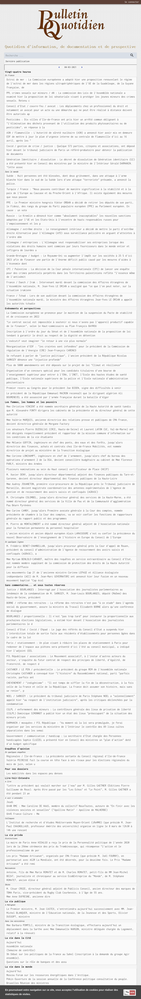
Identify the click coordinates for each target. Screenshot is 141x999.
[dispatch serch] (132, 55)
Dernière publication (18, 61)
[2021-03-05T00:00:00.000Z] (81, 67)
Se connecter (132, 2)
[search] (70, 55)
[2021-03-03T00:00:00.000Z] (59, 67)
